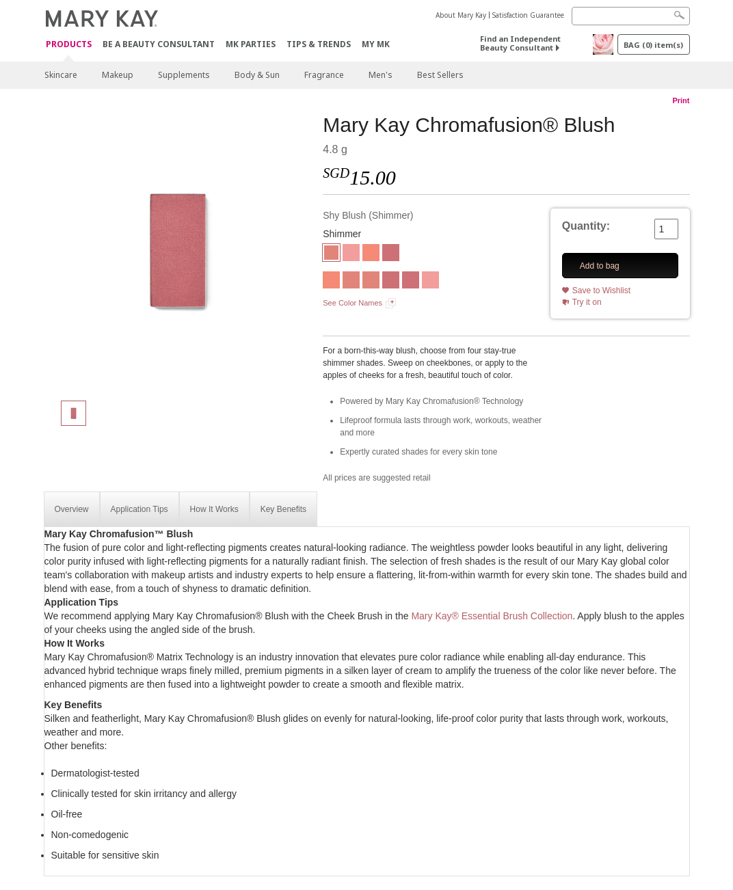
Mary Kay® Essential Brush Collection (491, 615)
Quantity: (586, 226)
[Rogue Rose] (351, 254)
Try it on (587, 302)
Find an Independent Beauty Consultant (520, 43)
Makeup (117, 75)
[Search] (631, 16)
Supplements (184, 75)
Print (680, 100)
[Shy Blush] (178, 250)
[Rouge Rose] (430, 281)
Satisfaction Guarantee (528, 15)
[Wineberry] (390, 254)
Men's (380, 75)
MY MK (376, 44)
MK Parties (251, 44)
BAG (653, 45)
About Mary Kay (461, 15)
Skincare (60, 75)
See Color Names (352, 303)
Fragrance (324, 75)
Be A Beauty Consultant (159, 44)
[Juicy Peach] (370, 254)
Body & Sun (257, 75)
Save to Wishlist (601, 290)
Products (69, 45)
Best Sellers (440, 75)
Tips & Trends (318, 44)
